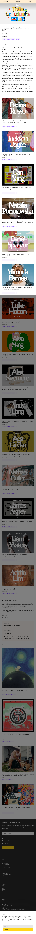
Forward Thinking (6, 104)
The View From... (5, 99)
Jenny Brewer (5, 113)
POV (2, 102)
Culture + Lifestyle (6, 90)
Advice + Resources (6, 88)
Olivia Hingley (5, 116)
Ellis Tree (3, 118)
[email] (7, 44)
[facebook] (2, 44)
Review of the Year (6, 107)
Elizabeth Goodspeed (7, 123)
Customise (6, 926)
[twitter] (5, 44)
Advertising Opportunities (8, 72)
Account (3, 133)
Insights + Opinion (6, 83)
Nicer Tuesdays (5, 97)
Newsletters (4, 74)
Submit (3, 77)
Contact (3, 69)
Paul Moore (4, 121)
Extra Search (4, 131)
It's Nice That (8, 33)
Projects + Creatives (6, 86)
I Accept (6, 929)
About (2, 67)
